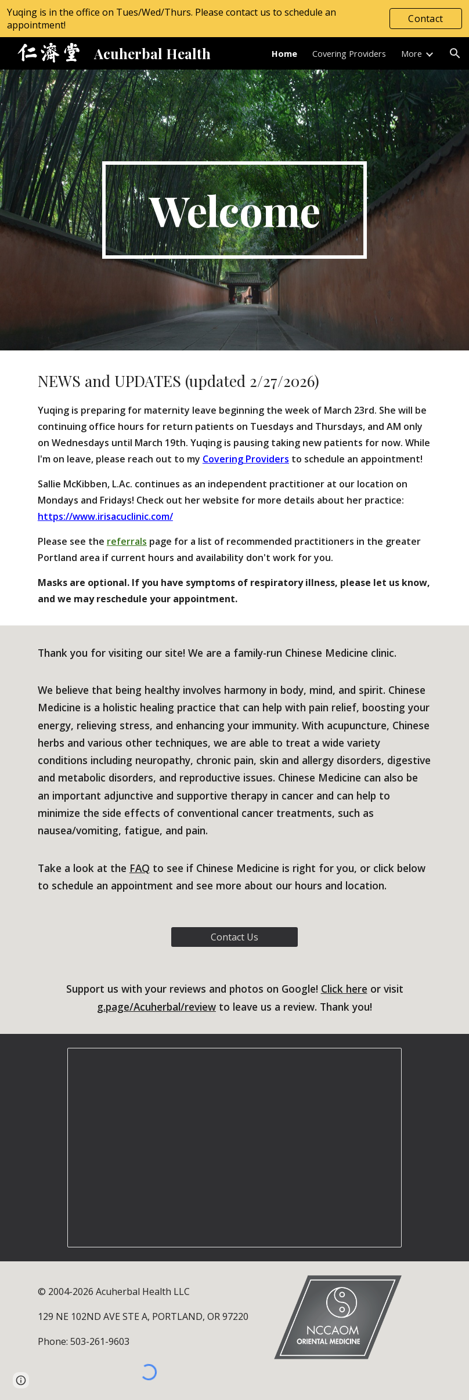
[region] (234, 18)
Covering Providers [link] (349, 53)
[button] (455, 53)
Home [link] (284, 53)
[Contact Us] (234, 937)
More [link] (411, 53)
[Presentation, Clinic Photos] (234, 1147)
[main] (234, 210)
